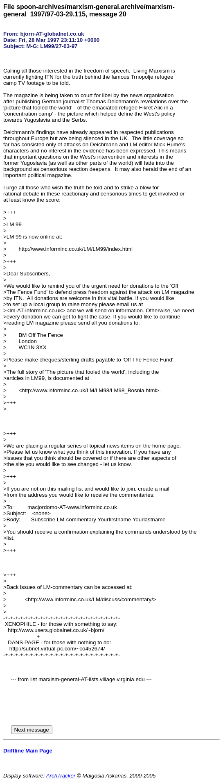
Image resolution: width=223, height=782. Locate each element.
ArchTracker (61, 776)
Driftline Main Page (27, 751)
